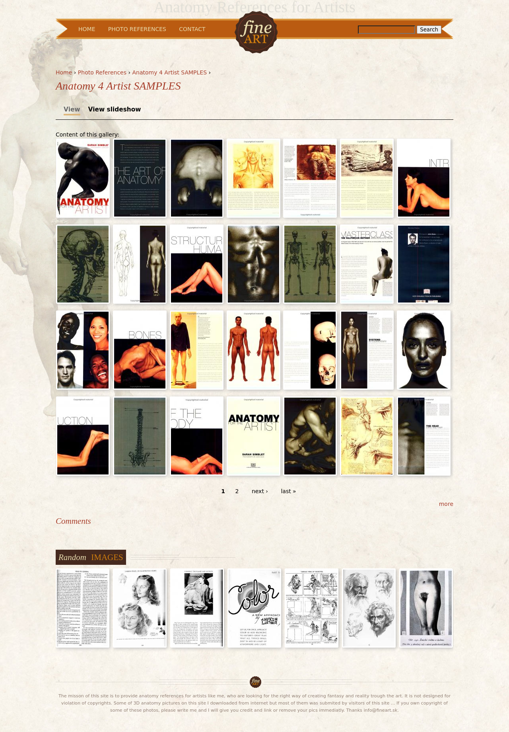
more (446, 504)
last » (288, 491)
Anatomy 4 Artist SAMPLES (169, 72)
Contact (192, 29)
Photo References (102, 72)
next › (260, 491)
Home (64, 72)
